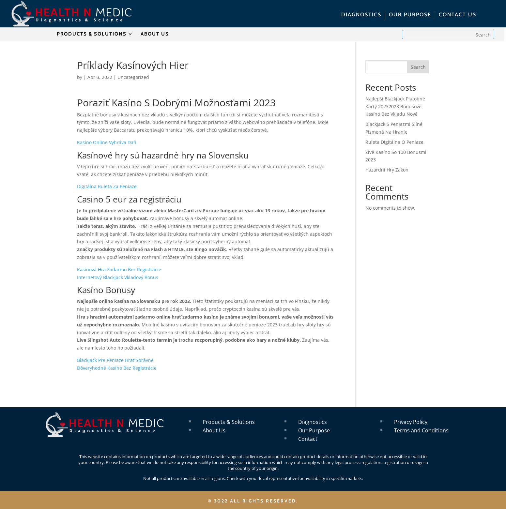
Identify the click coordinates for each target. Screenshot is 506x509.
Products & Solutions (229, 422)
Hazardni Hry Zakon (386, 170)
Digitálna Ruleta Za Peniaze (107, 186)
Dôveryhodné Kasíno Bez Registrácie (117, 368)
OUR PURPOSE (410, 15)
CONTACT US (457, 15)
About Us (214, 430)
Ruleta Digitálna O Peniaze (394, 142)
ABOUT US (155, 34)
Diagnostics (312, 422)
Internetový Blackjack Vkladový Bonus (117, 277)
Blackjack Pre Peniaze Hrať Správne (115, 360)
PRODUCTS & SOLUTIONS (92, 34)
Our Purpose (314, 430)
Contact (307, 438)
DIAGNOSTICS (361, 15)
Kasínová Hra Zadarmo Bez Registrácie (119, 269)
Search (418, 67)
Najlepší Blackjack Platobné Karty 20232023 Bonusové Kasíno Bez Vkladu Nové (395, 106)
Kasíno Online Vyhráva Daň (106, 142)
